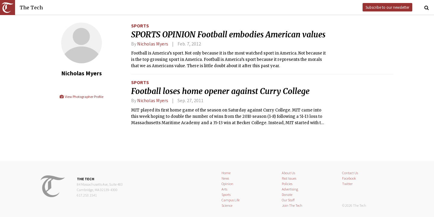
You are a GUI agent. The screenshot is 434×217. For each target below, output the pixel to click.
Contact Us (350, 173)
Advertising (290, 189)
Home (226, 173)
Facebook (349, 178)
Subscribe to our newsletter (387, 7)
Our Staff (288, 200)
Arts (224, 189)
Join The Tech (292, 205)
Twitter (347, 183)
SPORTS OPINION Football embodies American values (228, 34)
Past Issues (289, 178)
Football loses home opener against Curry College (220, 91)
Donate (287, 194)
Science (227, 205)
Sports (140, 26)
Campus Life (231, 200)
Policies (287, 183)
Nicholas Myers (152, 44)
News (225, 178)
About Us (288, 173)
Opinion (227, 183)
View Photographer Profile (81, 96)
